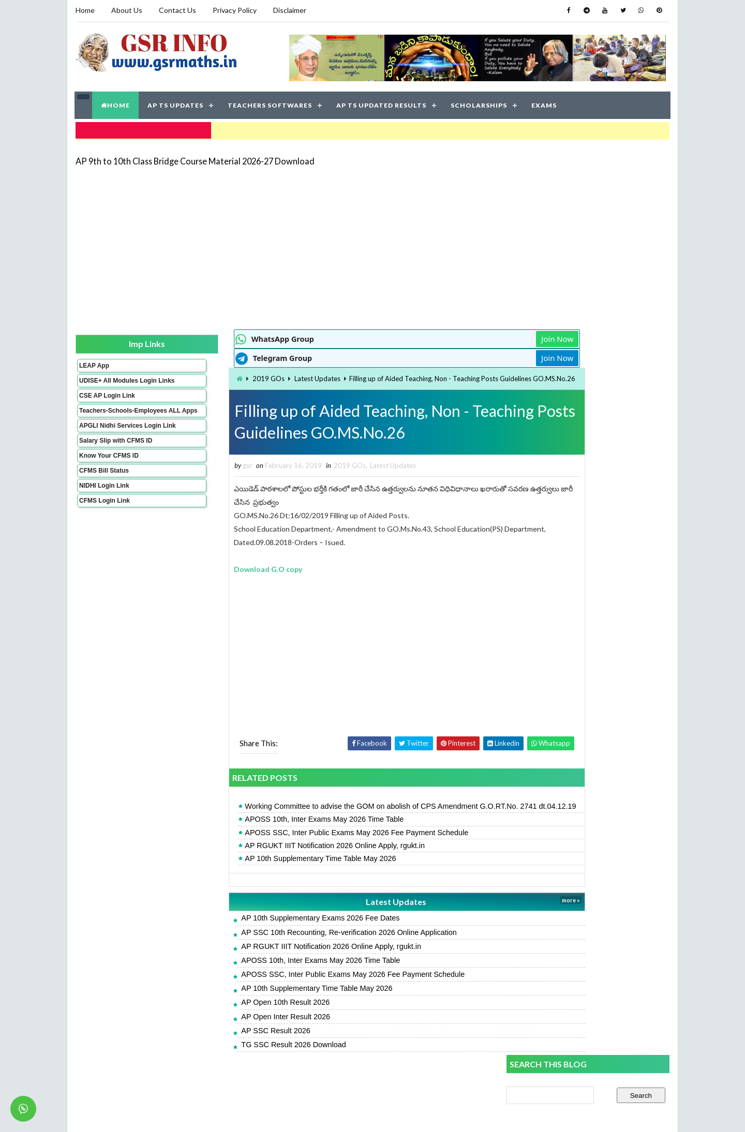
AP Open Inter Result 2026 (228, 1037)
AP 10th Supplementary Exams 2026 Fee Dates (263, 938)
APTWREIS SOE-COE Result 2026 (563, 833)
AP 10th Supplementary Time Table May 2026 (262, 878)
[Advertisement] (372, 244)
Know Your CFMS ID (108, 474)
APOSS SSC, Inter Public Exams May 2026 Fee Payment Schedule (299, 853)
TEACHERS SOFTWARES (270, 103)
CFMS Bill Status (103, 489)
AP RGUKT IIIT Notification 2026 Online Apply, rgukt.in (277, 866)
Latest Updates (259, 376)
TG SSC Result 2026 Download (236, 1065)
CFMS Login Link (104, 519)
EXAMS (544, 103)
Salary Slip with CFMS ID (115, 459)
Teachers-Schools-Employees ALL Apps (110, 418)
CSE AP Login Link (107, 399)
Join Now (470, 336)
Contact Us (177, 10)
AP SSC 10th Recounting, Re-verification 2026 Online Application (291, 952)
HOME (115, 103)
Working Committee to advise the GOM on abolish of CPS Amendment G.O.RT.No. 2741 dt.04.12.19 (332, 821)
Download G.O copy (210, 578)
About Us (126, 10)
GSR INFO (172, 1113)
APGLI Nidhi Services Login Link (110, 440)
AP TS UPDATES (176, 103)
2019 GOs (211, 376)
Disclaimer (289, 10)
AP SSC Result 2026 (218, 1051)
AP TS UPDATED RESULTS (382, 103)
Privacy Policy (234, 10)
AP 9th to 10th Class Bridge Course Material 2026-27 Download (194, 157)
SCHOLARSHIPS (479, 103)
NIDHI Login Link (104, 504)
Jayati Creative (324, 1113)
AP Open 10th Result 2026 (228, 1023)
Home (84, 10)
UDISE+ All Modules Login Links (108, 381)
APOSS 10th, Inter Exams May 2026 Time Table (266, 840)
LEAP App (94, 362)
